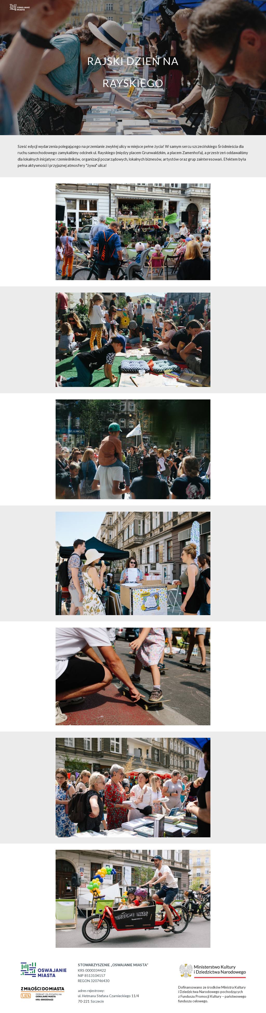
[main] (133, 67)
